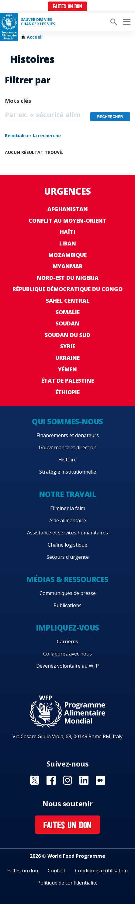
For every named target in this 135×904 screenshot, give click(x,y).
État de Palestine (67, 380)
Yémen (67, 369)
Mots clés (18, 100)
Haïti (67, 231)
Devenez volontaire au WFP (67, 665)
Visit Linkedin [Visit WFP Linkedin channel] (83, 780)
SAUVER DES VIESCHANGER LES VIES (38, 22)
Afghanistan (67, 209)
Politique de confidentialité (67, 882)
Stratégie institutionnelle (67, 471)
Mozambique (67, 255)
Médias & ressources (67, 579)
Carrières (67, 641)
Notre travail (67, 494)
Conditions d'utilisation (101, 870)
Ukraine (67, 357)
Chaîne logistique (67, 544)
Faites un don (67, 7)
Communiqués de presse (68, 593)
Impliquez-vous (67, 628)
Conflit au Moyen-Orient (67, 220)
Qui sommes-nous (67, 421)
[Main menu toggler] (125, 21)
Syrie (67, 346)
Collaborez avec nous (67, 653)
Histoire (67, 459)
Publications (67, 605)
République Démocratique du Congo (67, 289)
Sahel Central (67, 300)
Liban (67, 243)
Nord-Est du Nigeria (68, 277)
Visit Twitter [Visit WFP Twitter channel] (34, 780)
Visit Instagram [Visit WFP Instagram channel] (67, 780)
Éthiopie (67, 392)
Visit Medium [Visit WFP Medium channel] (100, 780)
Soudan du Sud (67, 335)
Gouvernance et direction (67, 447)
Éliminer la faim (67, 508)
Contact (56, 870)
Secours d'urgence (68, 557)
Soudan (67, 323)
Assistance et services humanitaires (67, 532)
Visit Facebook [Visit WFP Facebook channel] (51, 780)
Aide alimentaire (67, 520)
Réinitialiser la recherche (33, 135)
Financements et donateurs (67, 435)
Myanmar (68, 266)
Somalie (68, 312)
